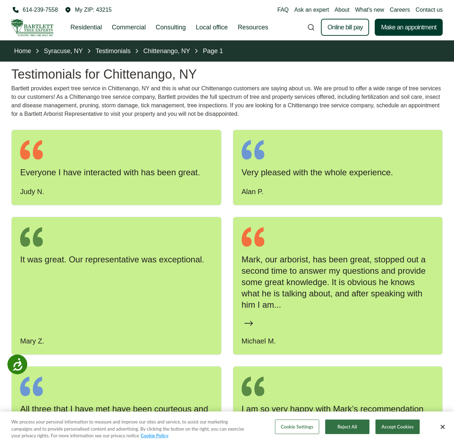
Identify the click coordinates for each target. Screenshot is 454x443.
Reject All (347, 427)
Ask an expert (311, 10)
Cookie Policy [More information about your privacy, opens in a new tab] (155, 436)
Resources (253, 27)
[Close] (442, 428)
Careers (400, 10)
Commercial (129, 27)
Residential (86, 27)
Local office (212, 27)
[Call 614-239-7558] (34, 10)
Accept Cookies (397, 427)
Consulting (171, 27)
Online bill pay (345, 27)
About (342, 10)
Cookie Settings (297, 427)
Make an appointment (408, 27)
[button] (88, 10)
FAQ (283, 10)
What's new (369, 10)
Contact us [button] (429, 10)
